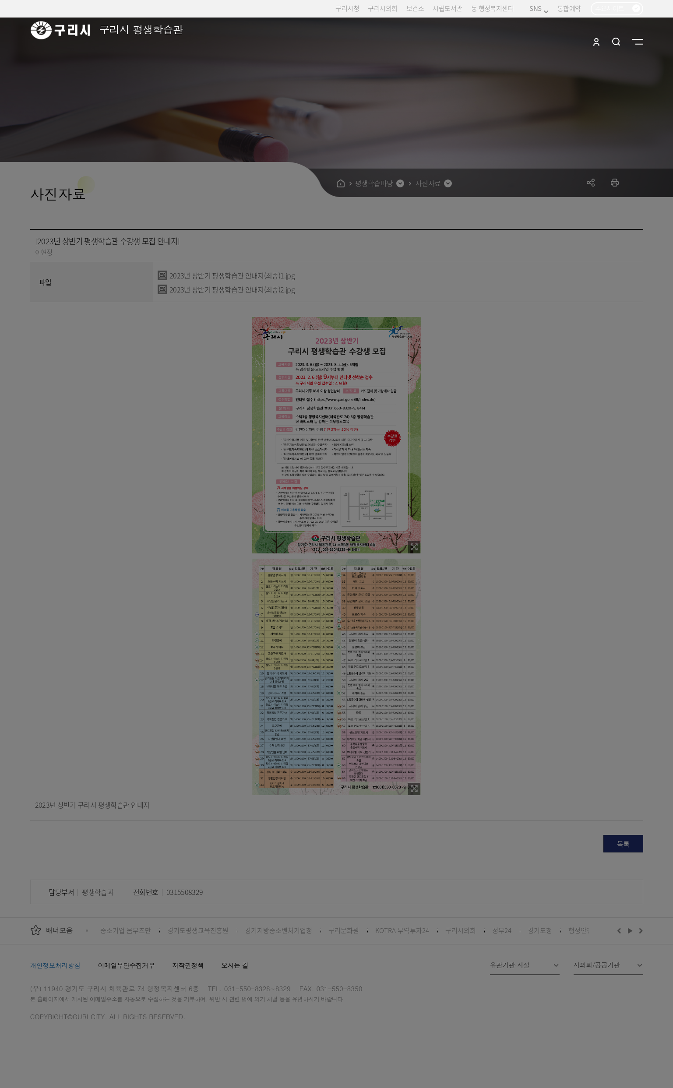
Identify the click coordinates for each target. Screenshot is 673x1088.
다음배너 (639, 930)
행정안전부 (583, 930)
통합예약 (569, 8)
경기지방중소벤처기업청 (278, 930)
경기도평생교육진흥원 (198, 930)
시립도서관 (447, 8)
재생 (630, 930)
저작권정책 (188, 965)
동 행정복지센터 (492, 8)
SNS (538, 9)
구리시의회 (382, 8)
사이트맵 (637, 41)
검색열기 (616, 41)
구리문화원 (343, 930)
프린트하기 (615, 182)
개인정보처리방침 (55, 965)
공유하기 (591, 182)
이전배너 (620, 930)
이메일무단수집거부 (126, 965)
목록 (623, 843)
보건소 (415, 8)
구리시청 (347, 8)
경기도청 (540, 930)
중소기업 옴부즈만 (125, 930)
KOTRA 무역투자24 (402, 930)
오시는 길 (234, 965)
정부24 (501, 930)
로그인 (596, 41)
